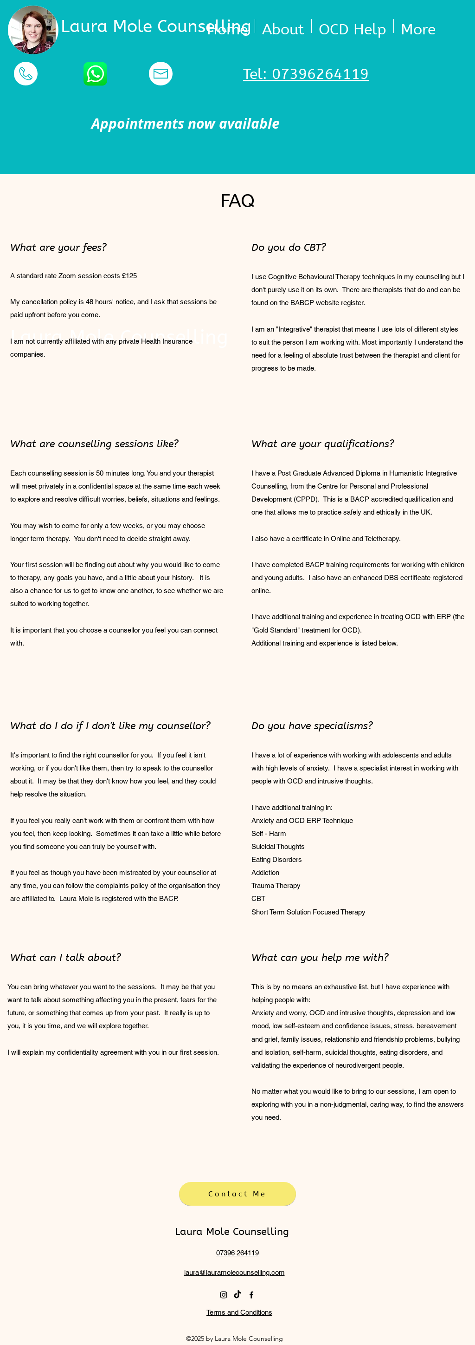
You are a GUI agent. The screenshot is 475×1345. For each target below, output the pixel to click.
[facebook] (251, 1294)
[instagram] (223, 1294)
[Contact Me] (237, 1194)
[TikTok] (237, 1294)
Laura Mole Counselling (156, 26)
